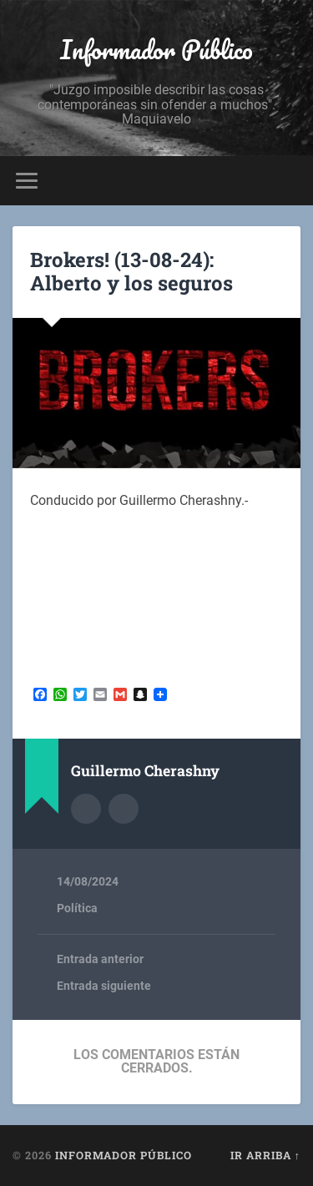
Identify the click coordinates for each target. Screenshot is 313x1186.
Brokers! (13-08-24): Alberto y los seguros (131, 271)
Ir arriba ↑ (265, 1155)
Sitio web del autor (124, 809)
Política (77, 908)
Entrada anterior (100, 959)
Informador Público (156, 49)
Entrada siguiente (104, 985)
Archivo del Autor (86, 809)
